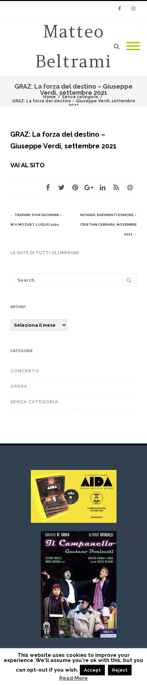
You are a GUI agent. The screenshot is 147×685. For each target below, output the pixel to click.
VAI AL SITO (27, 165)
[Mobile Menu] (133, 46)
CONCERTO (24, 370)
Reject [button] (119, 670)
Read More (73, 678)
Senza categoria (34, 401)
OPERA (18, 386)
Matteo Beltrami (73, 46)
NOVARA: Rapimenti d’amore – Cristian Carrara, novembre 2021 (108, 224)
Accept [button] (92, 670)
